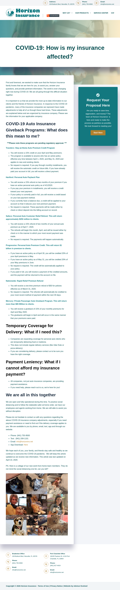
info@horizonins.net (107, 4)
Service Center (101, 13)
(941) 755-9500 (87, 4)
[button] (98, 132)
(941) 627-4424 (55, 565)
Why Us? (68, 13)
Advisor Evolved (80, 586)
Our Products (83, 13)
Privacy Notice (56, 586)
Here (26, 445)
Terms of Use (43, 586)
